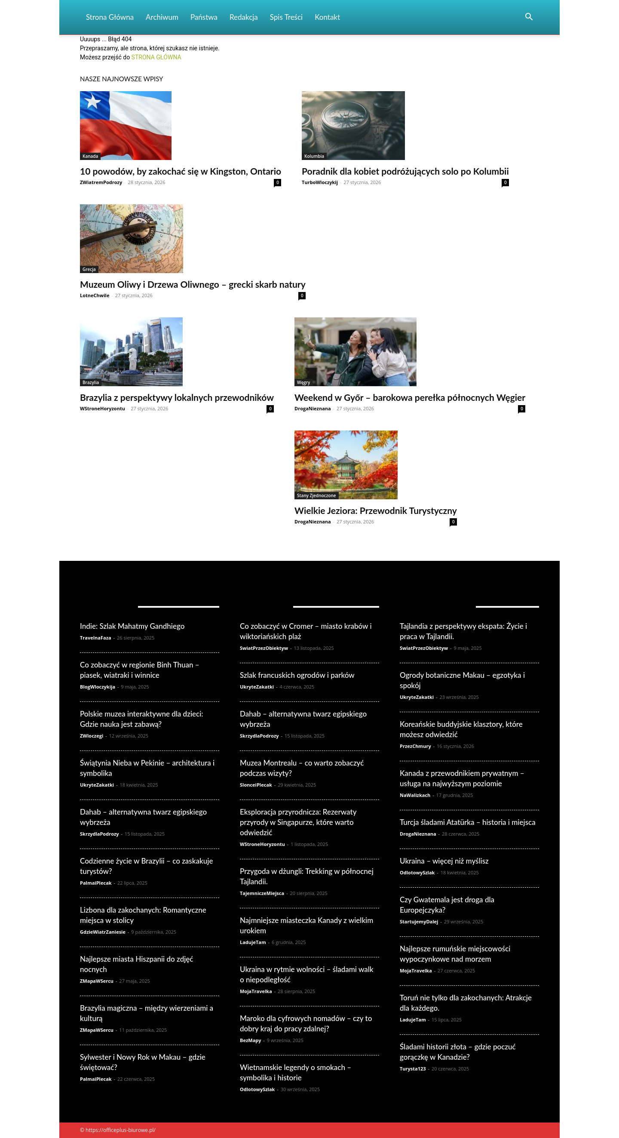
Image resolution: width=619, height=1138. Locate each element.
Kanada (90, 156)
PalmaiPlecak (96, 883)
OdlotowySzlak (257, 1089)
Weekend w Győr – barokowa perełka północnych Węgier (409, 397)
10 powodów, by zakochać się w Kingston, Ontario (180, 171)
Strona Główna (110, 17)
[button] (528, 18)
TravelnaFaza (95, 637)
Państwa (204, 17)
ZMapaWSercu (96, 981)
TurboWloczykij (320, 182)
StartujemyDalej (419, 921)
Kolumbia (314, 156)
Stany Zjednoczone (316, 495)
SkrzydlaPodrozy (99, 833)
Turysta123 (413, 1068)
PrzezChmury (415, 746)
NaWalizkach (415, 795)
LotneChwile (94, 295)
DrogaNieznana (312, 408)
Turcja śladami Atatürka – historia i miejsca (468, 822)
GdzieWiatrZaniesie (103, 932)
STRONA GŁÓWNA (156, 57)
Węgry (303, 382)
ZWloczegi (91, 735)
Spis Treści (286, 17)
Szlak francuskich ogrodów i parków (297, 675)
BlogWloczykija (97, 686)
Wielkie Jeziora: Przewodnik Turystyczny (375, 510)
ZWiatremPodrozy (101, 182)
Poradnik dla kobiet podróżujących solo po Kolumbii (405, 171)
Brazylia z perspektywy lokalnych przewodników (177, 397)
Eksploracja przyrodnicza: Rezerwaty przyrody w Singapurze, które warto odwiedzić (298, 822)
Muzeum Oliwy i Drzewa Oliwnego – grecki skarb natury (193, 284)
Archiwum (162, 17)
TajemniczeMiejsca (262, 893)
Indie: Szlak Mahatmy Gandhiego (132, 626)
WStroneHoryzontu (102, 408)
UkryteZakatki (97, 784)
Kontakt (327, 17)
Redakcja (244, 17)
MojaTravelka (256, 991)
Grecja (89, 269)
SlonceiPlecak (256, 784)
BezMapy (250, 1040)
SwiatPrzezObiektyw (264, 648)
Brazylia (91, 382)
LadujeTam (253, 942)
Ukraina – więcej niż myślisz (444, 860)
